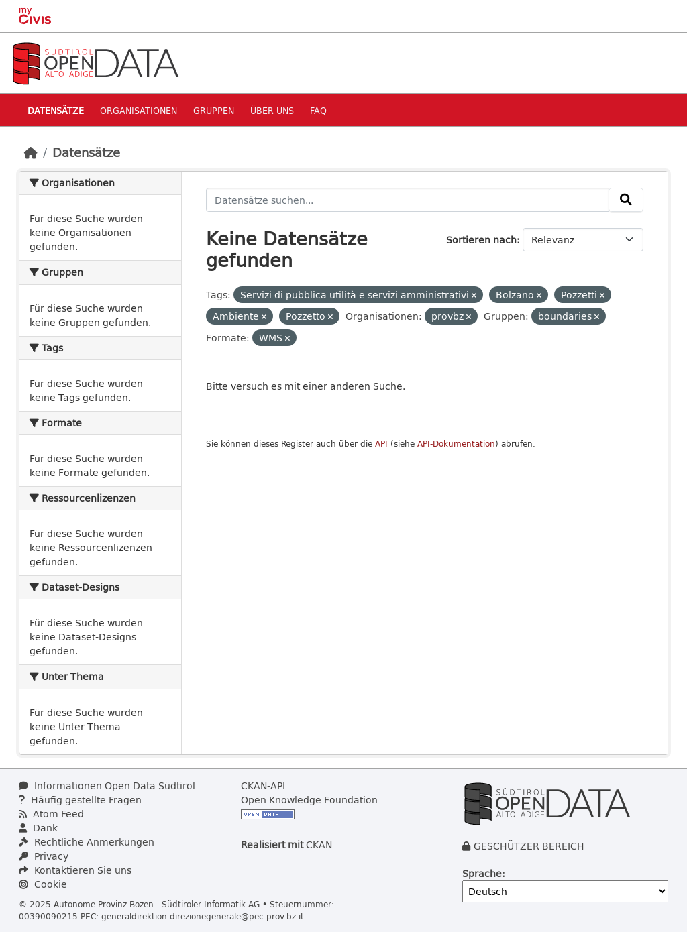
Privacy (43, 856)
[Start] (31, 152)
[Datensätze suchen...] (408, 200)
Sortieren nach (481, 240)
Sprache (482, 873)
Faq (318, 110)
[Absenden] (626, 200)
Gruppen (213, 110)
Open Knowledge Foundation (309, 800)
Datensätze (56, 110)
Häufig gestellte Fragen (80, 800)
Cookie (43, 884)
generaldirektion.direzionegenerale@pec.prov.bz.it (202, 916)
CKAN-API (263, 785)
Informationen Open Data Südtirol (107, 785)
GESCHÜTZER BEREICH (529, 846)
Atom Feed (51, 814)
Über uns (272, 110)
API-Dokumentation (456, 443)
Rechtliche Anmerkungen (86, 842)
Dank (38, 828)
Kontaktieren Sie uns (75, 870)
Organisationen (138, 110)
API (381, 443)
